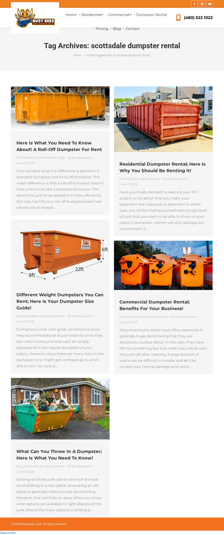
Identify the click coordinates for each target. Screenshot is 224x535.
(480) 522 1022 (194, 17)
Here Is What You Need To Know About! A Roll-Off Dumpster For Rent (59, 146)
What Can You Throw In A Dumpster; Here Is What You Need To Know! (59, 455)
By (80, 157)
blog (61, 157)
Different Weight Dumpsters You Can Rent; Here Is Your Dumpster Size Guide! (59, 301)
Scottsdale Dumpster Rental (36, 157)
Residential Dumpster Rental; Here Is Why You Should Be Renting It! (162, 167)
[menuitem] (71, 15)
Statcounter (8, 533)
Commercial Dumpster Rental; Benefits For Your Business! (154, 305)
